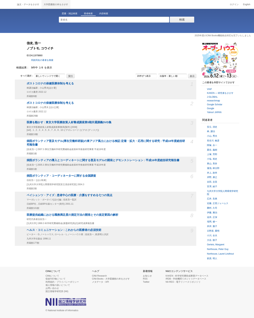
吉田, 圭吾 (212, 182)
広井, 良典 (212, 198)
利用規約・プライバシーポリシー (62, 282)
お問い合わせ (52, 288)
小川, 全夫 (212, 235)
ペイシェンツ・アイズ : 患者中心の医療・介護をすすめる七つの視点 (69, 195)
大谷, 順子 (212, 240)
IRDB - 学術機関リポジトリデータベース (186, 278)
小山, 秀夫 (212, 136)
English (246, 4)
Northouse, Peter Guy (217, 249)
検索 (182, 19)
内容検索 (103, 13)
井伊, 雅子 (212, 226)
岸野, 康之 (212, 177)
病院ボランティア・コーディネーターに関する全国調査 (61, 175)
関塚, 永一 (212, 145)
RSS (145, 278)
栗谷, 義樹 (212, 150)
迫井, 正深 (212, 217)
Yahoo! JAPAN (214, 112)
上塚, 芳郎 (212, 154)
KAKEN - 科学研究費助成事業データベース (187, 276)
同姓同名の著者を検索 (42, 60)
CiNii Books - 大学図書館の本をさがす (111, 278)
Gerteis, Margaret (215, 244)
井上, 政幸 (212, 172)
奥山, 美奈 (212, 163)
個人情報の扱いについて (58, 285)
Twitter (146, 282)
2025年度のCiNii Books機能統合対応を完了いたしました (223, 35)
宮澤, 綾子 (212, 186)
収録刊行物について (56, 278)
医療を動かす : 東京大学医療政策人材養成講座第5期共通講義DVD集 (69, 122)
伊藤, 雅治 (212, 212)
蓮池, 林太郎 (213, 168)
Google (210, 108)
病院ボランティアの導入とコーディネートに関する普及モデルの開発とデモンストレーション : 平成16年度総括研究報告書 (103, 160)
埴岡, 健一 (212, 221)
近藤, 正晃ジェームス (217, 203)
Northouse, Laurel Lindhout (220, 254)
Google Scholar (214, 104)
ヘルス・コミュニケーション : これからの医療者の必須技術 (64, 229)
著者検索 (88, 13)
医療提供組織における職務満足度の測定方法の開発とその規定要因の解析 (72, 214)
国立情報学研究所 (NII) (57, 291)
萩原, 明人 (212, 258)
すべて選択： (25, 76)
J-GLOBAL (212, 97)
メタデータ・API (100, 282)
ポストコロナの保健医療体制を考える (50, 83)
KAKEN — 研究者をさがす (220, 93)
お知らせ (147, 276)
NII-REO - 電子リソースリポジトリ (183, 282)
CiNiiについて (52, 276)
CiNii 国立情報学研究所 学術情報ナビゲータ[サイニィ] (7, 4)
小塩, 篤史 (212, 159)
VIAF (209, 89)
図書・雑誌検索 (69, 13)
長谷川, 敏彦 (213, 140)
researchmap (213, 100)
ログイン (234, 4)
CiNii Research (99, 276)
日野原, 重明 (213, 231)
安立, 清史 (212, 127)
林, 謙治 (211, 131)
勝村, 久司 (212, 208)
